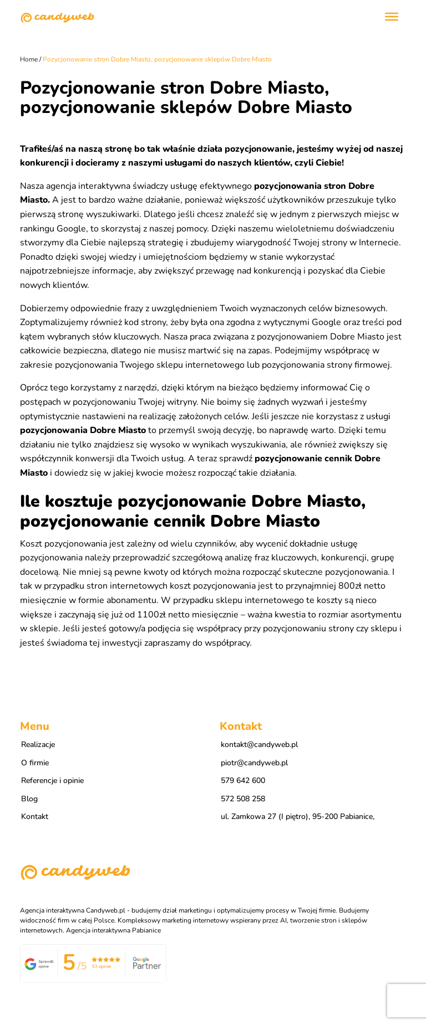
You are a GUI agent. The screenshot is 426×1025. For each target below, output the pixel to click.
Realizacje (38, 744)
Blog (29, 799)
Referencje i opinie (52, 780)
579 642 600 (243, 780)
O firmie (35, 763)
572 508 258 (243, 799)
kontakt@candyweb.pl (259, 744)
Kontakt (34, 816)
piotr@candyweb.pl (254, 763)
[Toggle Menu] (391, 16)
